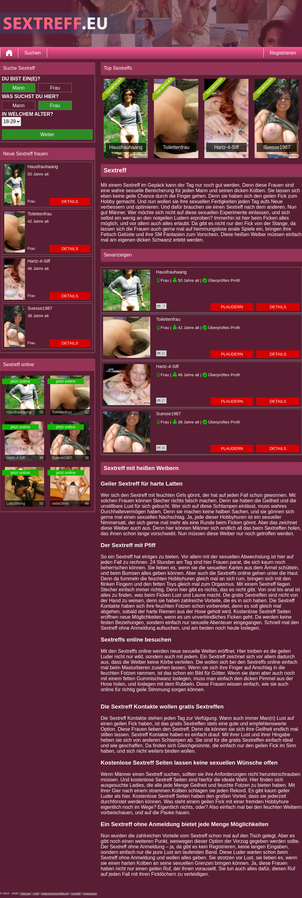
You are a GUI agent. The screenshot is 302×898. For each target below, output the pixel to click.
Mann (18, 87)
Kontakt (76, 893)
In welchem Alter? (27, 114)
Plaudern (232, 307)
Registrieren (283, 52)
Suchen (32, 52)
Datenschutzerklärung (55, 893)
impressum (90, 893)
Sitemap (25, 893)
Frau (55, 87)
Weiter (47, 134)
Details (70, 201)
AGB (36, 893)
